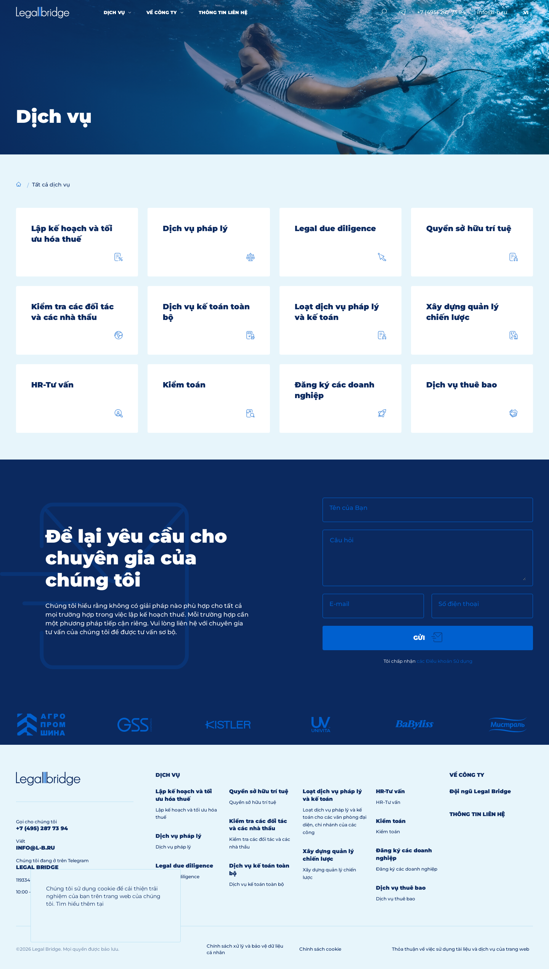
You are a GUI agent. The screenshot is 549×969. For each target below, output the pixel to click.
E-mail (339, 603)
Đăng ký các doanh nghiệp (406, 869)
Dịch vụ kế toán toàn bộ (256, 884)
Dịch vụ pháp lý (173, 847)
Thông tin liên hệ (223, 12)
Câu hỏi (341, 540)
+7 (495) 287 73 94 (441, 12)
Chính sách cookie (320, 949)
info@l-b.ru (492, 12)
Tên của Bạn (348, 507)
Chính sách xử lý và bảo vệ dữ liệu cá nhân (245, 949)
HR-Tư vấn (388, 802)
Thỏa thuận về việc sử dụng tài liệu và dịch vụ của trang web (460, 949)
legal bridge (37, 867)
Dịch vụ (114, 12)
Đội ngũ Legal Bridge (480, 791)
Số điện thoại (458, 603)
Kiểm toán (388, 831)
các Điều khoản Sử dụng (444, 661)
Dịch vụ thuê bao (395, 899)
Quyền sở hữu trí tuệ (252, 802)
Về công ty (161, 12)
